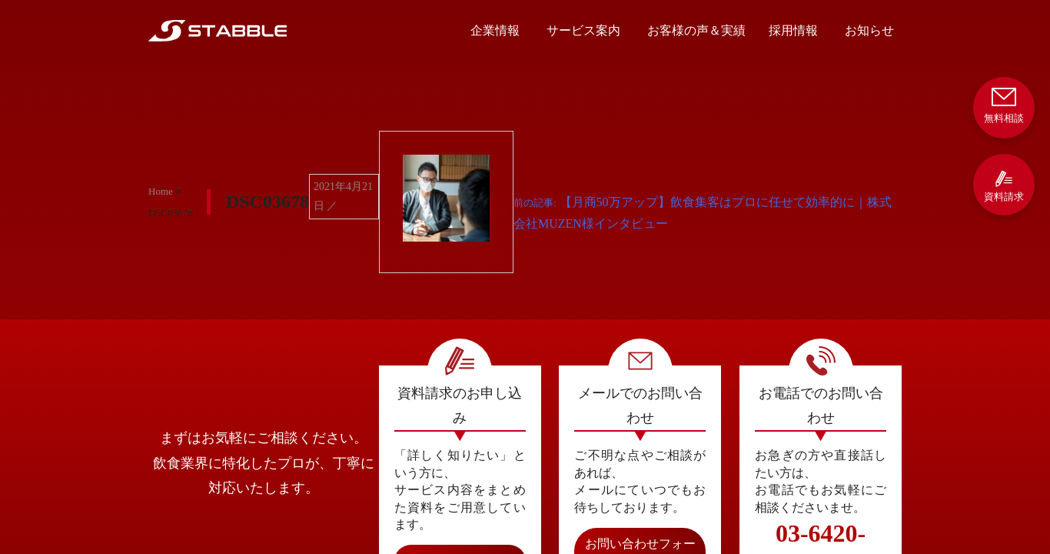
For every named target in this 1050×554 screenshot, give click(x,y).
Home (160, 191)
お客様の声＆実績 (696, 30)
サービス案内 (583, 30)
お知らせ (869, 30)
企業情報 (495, 30)
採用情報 (793, 30)
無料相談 (1004, 104)
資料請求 (1004, 185)
